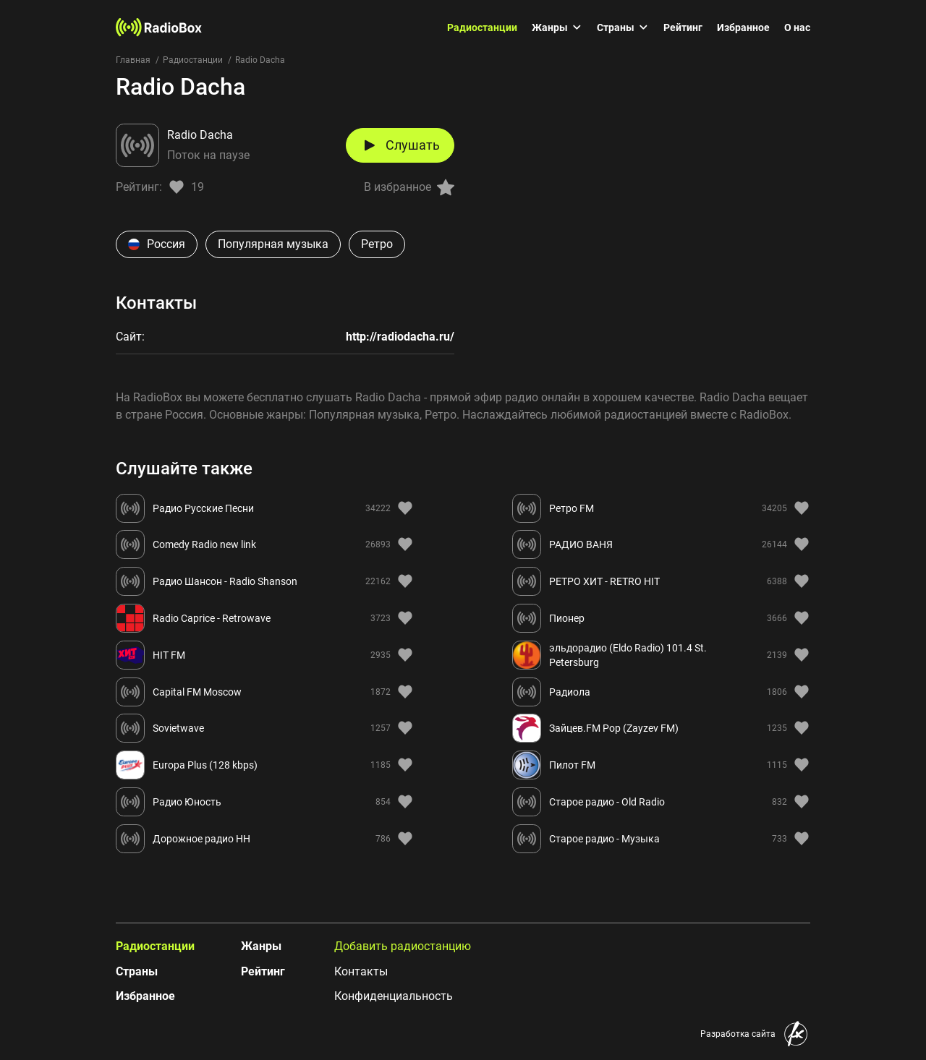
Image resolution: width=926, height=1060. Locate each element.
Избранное (743, 27)
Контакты (361, 971)
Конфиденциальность (393, 996)
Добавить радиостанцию (402, 946)
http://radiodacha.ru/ (400, 336)
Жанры (557, 27)
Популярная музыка (273, 244)
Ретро (377, 244)
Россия (156, 244)
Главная (133, 60)
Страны (623, 27)
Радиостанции (482, 27)
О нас (797, 27)
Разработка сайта (738, 1034)
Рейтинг (682, 27)
